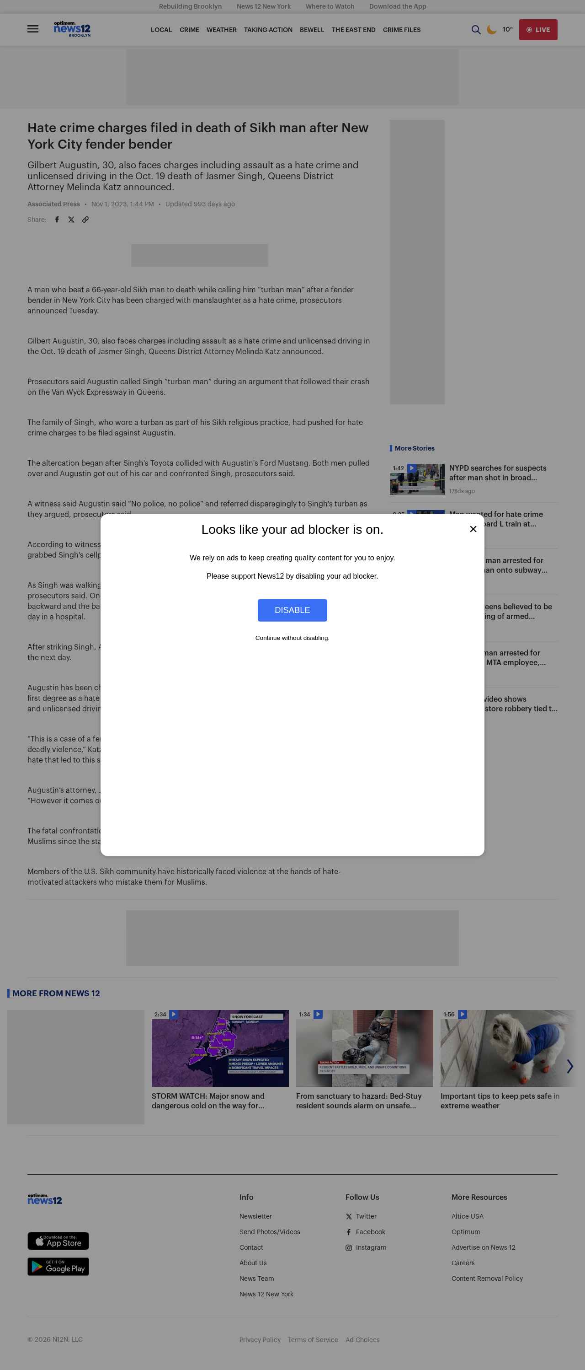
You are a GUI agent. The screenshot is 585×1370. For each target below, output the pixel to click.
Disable (292, 610)
